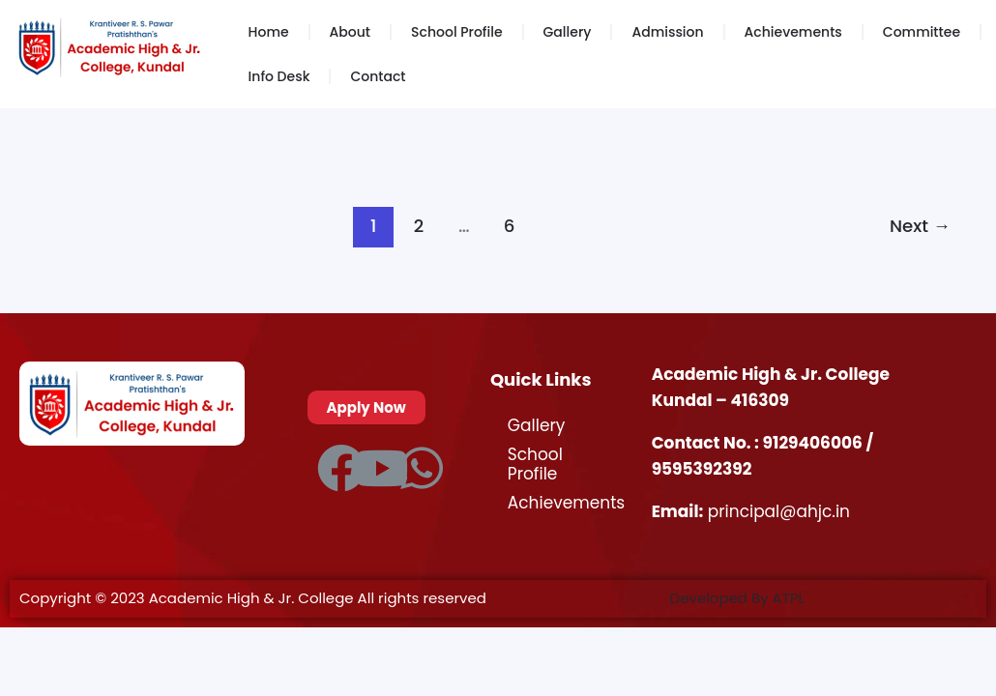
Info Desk (279, 76)
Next (920, 226)
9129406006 (814, 442)
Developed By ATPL (738, 598)
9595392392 (702, 468)
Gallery (567, 32)
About (350, 32)
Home (269, 32)
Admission (667, 32)
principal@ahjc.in (779, 511)
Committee (921, 32)
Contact (377, 76)
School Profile (456, 32)
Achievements (793, 32)
